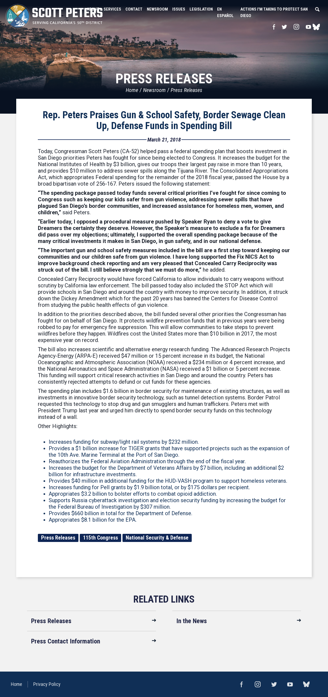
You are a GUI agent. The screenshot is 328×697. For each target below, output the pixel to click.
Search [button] (317, 9)
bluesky (316, 27)
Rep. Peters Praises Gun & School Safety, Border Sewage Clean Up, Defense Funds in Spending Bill (164, 120)
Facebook (274, 27)
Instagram (296, 27)
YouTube (308, 27)
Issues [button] (178, 9)
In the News (191, 621)
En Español (225, 12)
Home (132, 90)
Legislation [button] (201, 9)
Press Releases (186, 90)
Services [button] (112, 9)
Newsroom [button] (157, 9)
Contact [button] (134, 9)
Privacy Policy (47, 684)
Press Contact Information (65, 641)
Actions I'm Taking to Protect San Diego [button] (274, 12)
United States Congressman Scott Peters (54, 16)
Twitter (284, 27)
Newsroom (154, 90)
